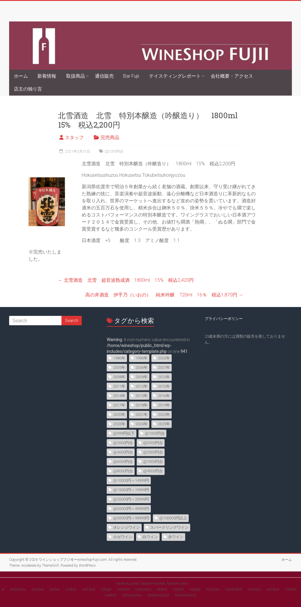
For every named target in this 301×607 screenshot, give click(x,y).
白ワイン (150, 537)
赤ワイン (175, 537)
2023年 (119, 424)
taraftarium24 (158, 595)
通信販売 (104, 76)
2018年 (142, 405)
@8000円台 (123, 471)
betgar (106, 589)
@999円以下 (124, 433)
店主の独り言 (28, 89)
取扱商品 (75, 76)
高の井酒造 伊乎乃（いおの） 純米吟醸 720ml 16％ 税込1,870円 (164, 295)
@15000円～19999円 (131, 490)
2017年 (119, 405)
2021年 (142, 414)
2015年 (142, 395)
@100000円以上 (173, 518)
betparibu (18, 589)
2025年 (164, 424)
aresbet (38, 589)
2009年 (142, 377)
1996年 (142, 358)
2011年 (119, 386)
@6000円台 (123, 461)
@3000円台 (153, 443)
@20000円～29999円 (131, 499)
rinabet (70, 589)
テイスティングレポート (175, 76)
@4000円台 (123, 452)
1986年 (119, 358)
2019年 (164, 405)
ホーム (21, 76)
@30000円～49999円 (131, 508)
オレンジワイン (126, 527)
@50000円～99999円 (131, 518)
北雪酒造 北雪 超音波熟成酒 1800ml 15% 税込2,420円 (126, 280)
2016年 (164, 395)
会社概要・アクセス (232, 76)
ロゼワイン (122, 537)
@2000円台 (114, 151)
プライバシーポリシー (224, 318)
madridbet (233, 589)
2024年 (142, 424)
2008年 (119, 377)
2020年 (119, 414)
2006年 (142, 367)
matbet (291, 589)
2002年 (164, 358)
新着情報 (46, 76)
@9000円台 (153, 471)
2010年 (164, 377)
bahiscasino (132, 595)
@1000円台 (155, 433)
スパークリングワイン (169, 527)
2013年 (164, 386)
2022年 (164, 414)
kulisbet (88, 589)
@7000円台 (153, 461)
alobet (54, 589)
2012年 (142, 386)
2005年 (119, 367)
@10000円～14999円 (131, 480)
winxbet (254, 589)
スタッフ (74, 137)
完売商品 (110, 137)
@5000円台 (153, 452)
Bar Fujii (131, 76)
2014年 (119, 395)
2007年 (164, 367)
